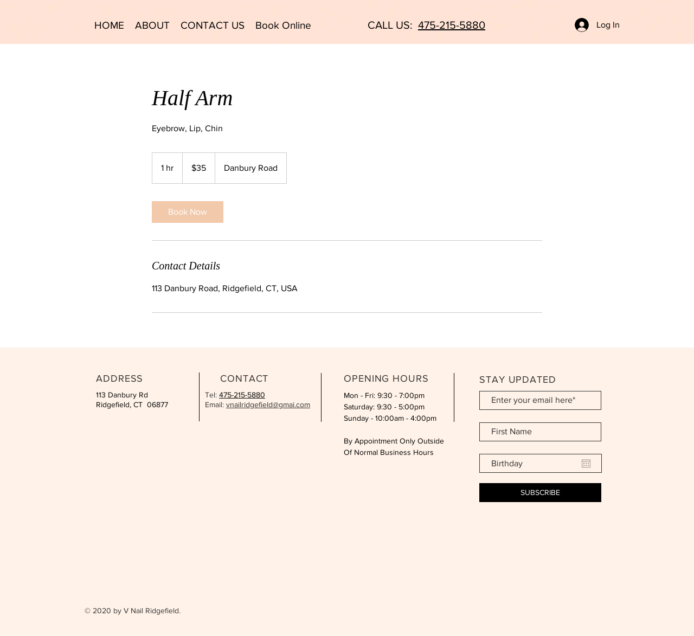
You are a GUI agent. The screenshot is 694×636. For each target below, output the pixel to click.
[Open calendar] (586, 463)
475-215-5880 (451, 25)
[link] (187, 212)
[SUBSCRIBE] (540, 492)
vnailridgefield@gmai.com (268, 404)
